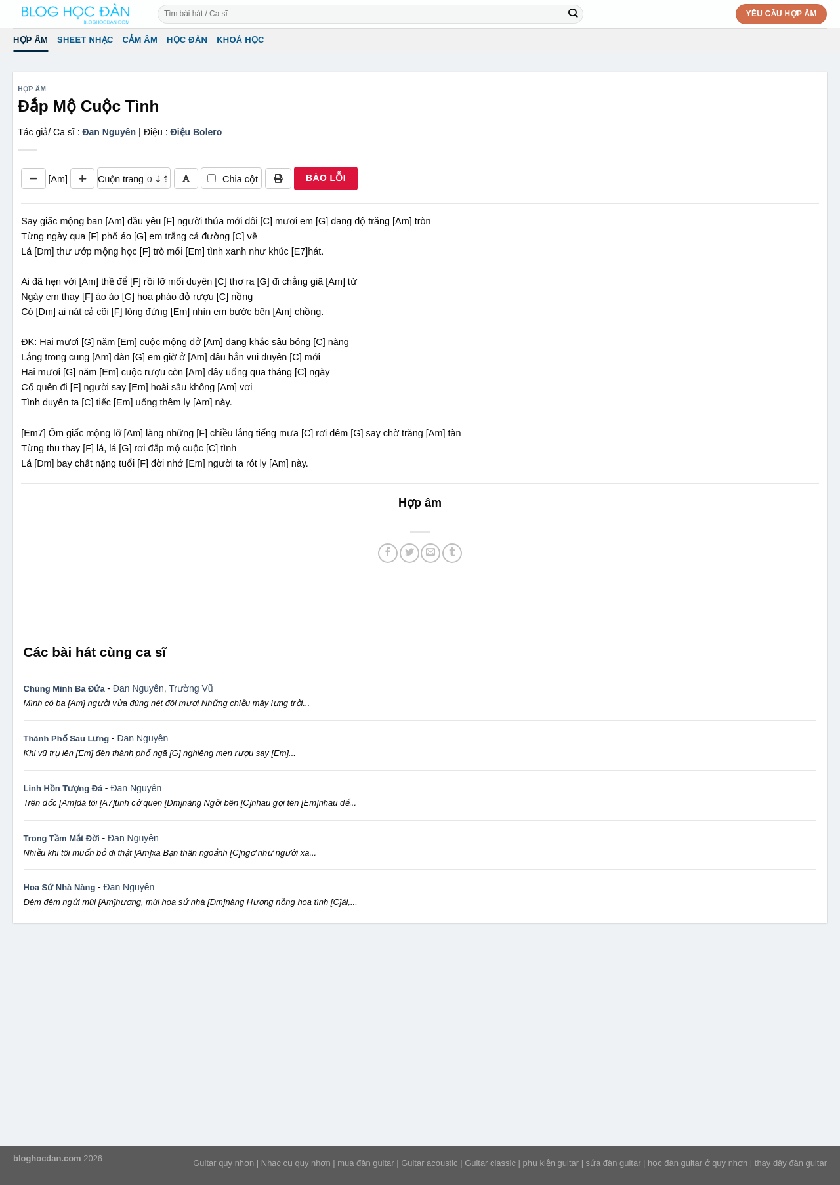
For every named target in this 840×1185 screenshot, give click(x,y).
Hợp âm (30, 40)
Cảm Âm (140, 40)
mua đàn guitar (365, 1163)
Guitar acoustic (429, 1163)
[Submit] (573, 14)
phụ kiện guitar (550, 1163)
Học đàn (187, 40)
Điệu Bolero (196, 132)
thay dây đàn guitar (791, 1163)
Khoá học (240, 40)
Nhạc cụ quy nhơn (296, 1163)
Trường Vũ (191, 688)
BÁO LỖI (326, 178)
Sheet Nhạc (85, 40)
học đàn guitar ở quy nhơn (697, 1163)
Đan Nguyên (109, 132)
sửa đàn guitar (613, 1163)
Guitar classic (490, 1163)
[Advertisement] (420, 601)
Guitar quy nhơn (223, 1163)
